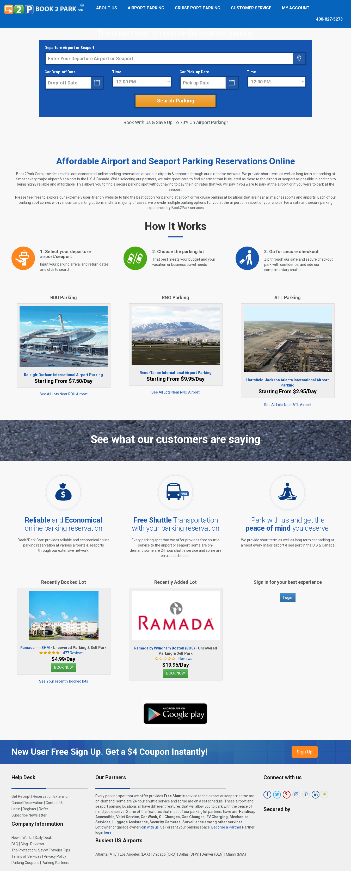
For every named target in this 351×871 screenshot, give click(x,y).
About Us (106, 7)
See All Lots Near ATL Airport (287, 405)
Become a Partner (226, 827)
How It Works (22, 838)
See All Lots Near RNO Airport (175, 392)
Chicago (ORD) (164, 854)
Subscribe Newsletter (29, 815)
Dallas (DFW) (189, 854)
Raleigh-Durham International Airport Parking (63, 375)
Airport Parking (146, 7)
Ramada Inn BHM (35, 648)
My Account (296, 7)
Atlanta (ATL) (106, 854)
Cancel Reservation (27, 803)
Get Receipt (20, 796)
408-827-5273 (329, 19)
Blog (24, 844)
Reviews (72, 653)
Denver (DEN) (213, 854)
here (108, 832)
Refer (43, 809)
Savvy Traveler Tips (54, 850)
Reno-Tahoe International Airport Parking (176, 373)
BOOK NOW (63, 667)
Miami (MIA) (236, 854)
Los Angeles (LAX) (135, 854)
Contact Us (55, 803)
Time (116, 72)
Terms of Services (26, 856)
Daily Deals (44, 838)
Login (287, 598)
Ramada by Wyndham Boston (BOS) (164, 648)
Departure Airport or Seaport (69, 48)
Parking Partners (55, 863)
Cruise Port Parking (197, 7)
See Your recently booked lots (63, 681)
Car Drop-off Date (60, 72)
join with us (149, 827)
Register (29, 809)
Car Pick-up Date (194, 72)
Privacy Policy (55, 856)
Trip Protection (23, 850)
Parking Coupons (25, 863)
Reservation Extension (51, 796)
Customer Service (251, 7)
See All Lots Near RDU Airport (64, 394)
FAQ (14, 844)
